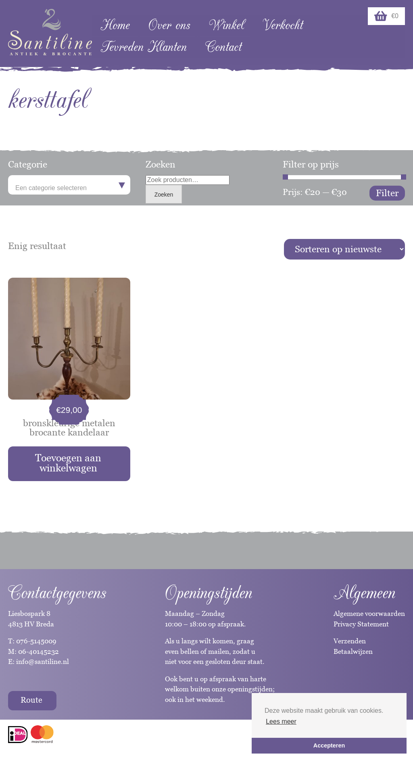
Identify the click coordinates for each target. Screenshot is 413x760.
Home (115, 25)
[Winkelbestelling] (344, 249)
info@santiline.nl (42, 661)
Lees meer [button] (281, 721)
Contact (223, 47)
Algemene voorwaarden (369, 613)
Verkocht (283, 25)
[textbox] (69, 188)
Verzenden (350, 641)
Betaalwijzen (353, 651)
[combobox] (69, 185)
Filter (387, 193)
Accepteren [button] (329, 745)
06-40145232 (38, 651)
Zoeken (163, 194)
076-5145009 (35, 641)
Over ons (169, 25)
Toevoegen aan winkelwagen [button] (68, 462)
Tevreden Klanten (143, 47)
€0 (386, 16)
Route (31, 699)
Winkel (226, 25)
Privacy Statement (361, 624)
